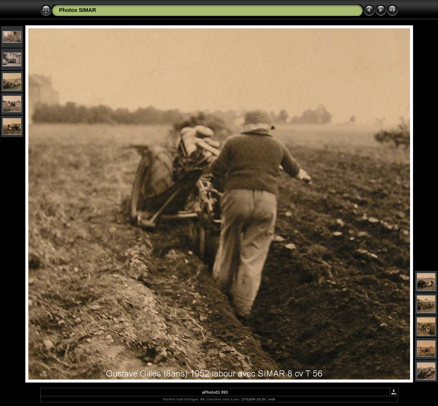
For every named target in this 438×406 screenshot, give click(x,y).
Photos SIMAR (77, 10)
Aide (271, 399)
